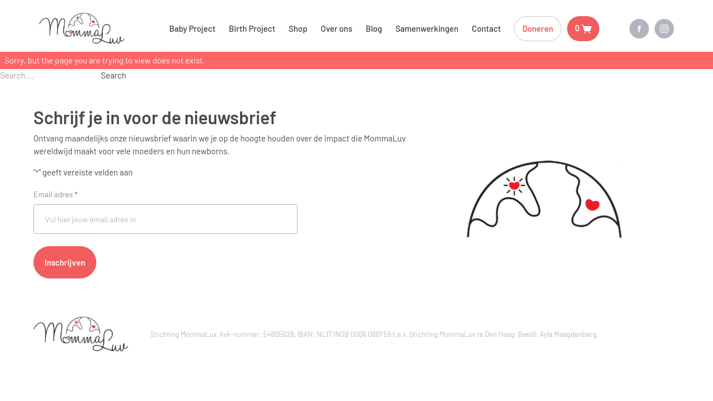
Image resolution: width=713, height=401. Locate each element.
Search (113, 75)
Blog (374, 28)
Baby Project (192, 28)
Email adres (55, 194)
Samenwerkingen (426, 28)
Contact (486, 28)
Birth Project (252, 28)
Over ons (337, 28)
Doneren (537, 28)
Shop (298, 28)
